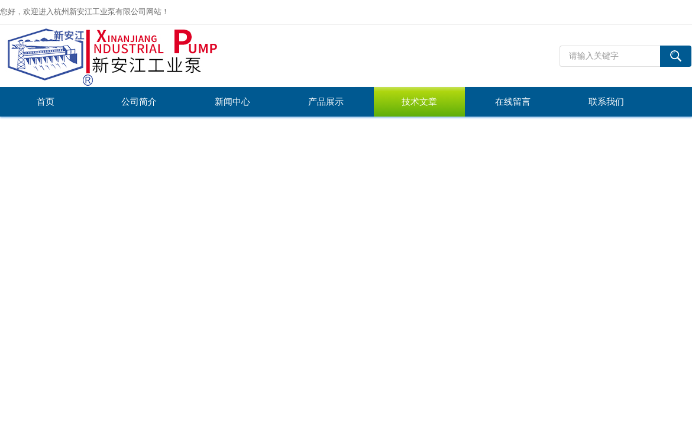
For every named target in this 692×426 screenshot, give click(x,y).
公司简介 (139, 101)
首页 (45, 101)
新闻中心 (232, 101)
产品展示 (326, 101)
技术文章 (419, 101)
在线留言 (513, 101)
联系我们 (606, 101)
